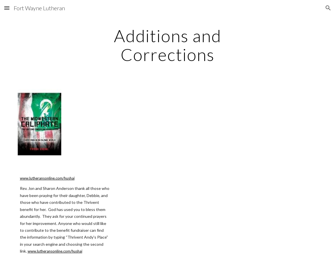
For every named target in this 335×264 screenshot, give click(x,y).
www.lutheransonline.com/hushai (47, 178)
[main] (167, 45)
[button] (7, 8)
